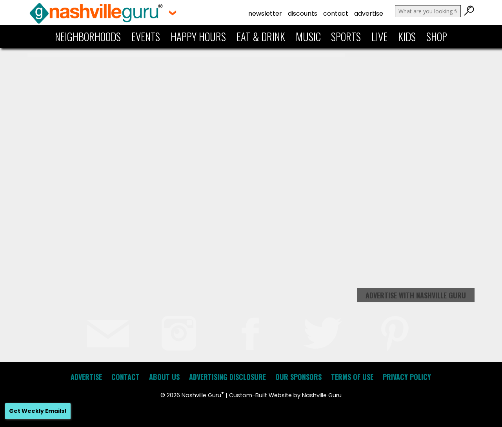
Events (145, 36)
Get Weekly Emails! (38, 411)
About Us (164, 377)
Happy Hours (198, 36)
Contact (335, 13)
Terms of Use (352, 377)
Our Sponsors (298, 377)
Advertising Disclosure (227, 377)
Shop (436, 36)
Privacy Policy (407, 377)
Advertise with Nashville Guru (416, 295)
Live (379, 36)
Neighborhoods (88, 36)
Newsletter (265, 13)
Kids (407, 36)
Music (308, 36)
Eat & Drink (260, 36)
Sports (346, 36)
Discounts (302, 13)
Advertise (368, 13)
